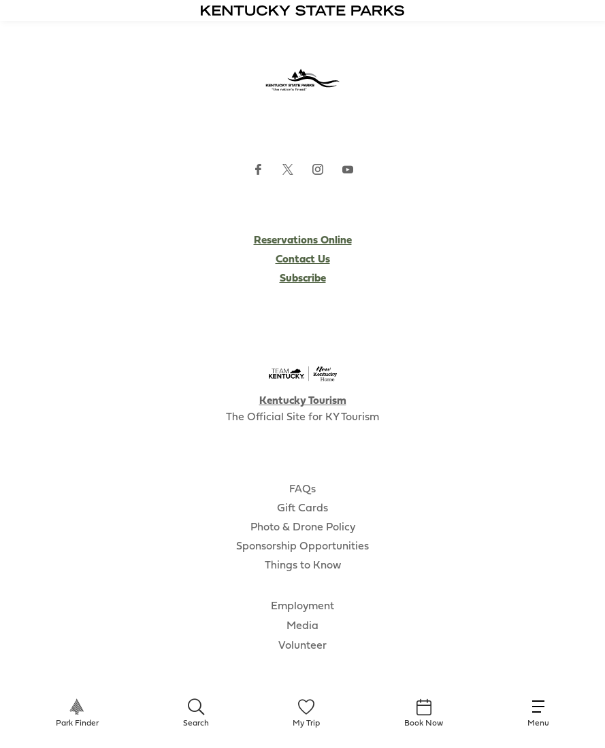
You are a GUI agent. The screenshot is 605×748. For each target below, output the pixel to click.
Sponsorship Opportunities (302, 546)
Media (302, 626)
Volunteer (302, 646)
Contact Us (303, 259)
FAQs (302, 489)
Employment (302, 606)
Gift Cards (302, 508)
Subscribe (303, 278)
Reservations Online (303, 240)
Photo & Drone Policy (302, 527)
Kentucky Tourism (302, 401)
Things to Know (303, 565)
